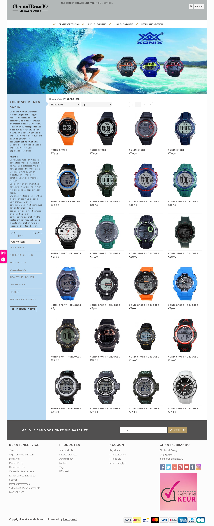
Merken (63, 463)
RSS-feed (64, 471)
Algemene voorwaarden (21, 454)
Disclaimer (14, 458)
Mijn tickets (115, 458)
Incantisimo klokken (22, 277)
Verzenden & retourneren (22, 471)
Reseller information (19, 484)
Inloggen (66, 3)
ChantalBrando (19, 247)
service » (108, 3)
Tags (61, 467)
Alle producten (23, 309)
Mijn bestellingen (118, 454)
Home (52, 99)
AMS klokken (17, 284)
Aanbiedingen (66, 458)
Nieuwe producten (68, 454)
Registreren (115, 450)
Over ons (14, 450)
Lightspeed (70, 519)
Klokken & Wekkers (21, 255)
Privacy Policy (16, 463)
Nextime (14, 292)
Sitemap (13, 479)
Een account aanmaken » (89, 3)
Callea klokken (19, 270)
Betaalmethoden (17, 467)
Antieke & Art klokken (23, 299)
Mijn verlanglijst (118, 463)
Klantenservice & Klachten (22, 475)
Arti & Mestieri (18, 262)
